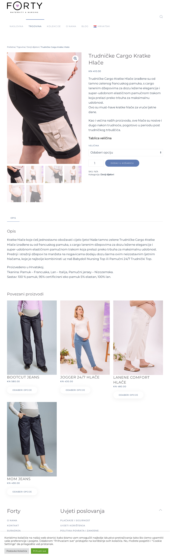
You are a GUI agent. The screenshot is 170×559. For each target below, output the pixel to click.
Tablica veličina (100, 138)
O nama (71, 26)
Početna (11, 47)
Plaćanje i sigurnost (75, 520)
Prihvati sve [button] (39, 551)
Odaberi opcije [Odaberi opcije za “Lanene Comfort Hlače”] (128, 395)
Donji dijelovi (33, 47)
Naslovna (16, 26)
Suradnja (14, 530)
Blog (84, 26)
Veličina (94, 145)
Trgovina (35, 26)
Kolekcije (54, 26)
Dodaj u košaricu (122, 163)
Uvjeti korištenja (72, 525)
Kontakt (13, 525)
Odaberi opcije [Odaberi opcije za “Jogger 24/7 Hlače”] (75, 390)
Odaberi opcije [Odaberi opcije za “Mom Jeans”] (22, 492)
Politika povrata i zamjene (79, 530)
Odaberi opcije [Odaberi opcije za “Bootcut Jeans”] (22, 390)
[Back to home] (24, 7)
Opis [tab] (13, 218)
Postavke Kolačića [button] (16, 551)
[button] (102, 26)
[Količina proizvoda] (96, 163)
